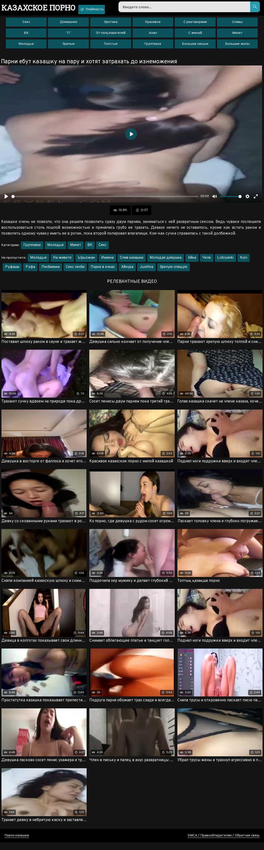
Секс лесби (75, 270)
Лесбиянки (50, 270)
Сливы (237, 25)
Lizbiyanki (225, 261)
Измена (107, 261)
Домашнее (68, 25)
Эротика (111, 25)
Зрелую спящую (173, 270)
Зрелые (68, 47)
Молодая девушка (166, 261)
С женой (195, 36)
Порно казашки (16, 843)
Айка (192, 261)
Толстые (111, 47)
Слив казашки (131, 261)
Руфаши (12, 270)
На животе (62, 261)
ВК (26, 36)
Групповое (152, 47)
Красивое (153, 25)
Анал (153, 36)
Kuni (243, 261)
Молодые (26, 47)
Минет (237, 36)
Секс (26, 25)
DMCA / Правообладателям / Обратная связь (224, 843)
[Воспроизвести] (6, 200)
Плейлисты (105, 9)
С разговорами (195, 25)
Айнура (127, 270)
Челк (206, 261)
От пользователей (111, 36)
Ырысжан (86, 261)
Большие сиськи (195, 47)
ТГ (68, 36)
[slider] (105, 200)
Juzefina (146, 270)
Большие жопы (237, 47)
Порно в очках (103, 270)
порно (43, 8)
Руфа (30, 270)
